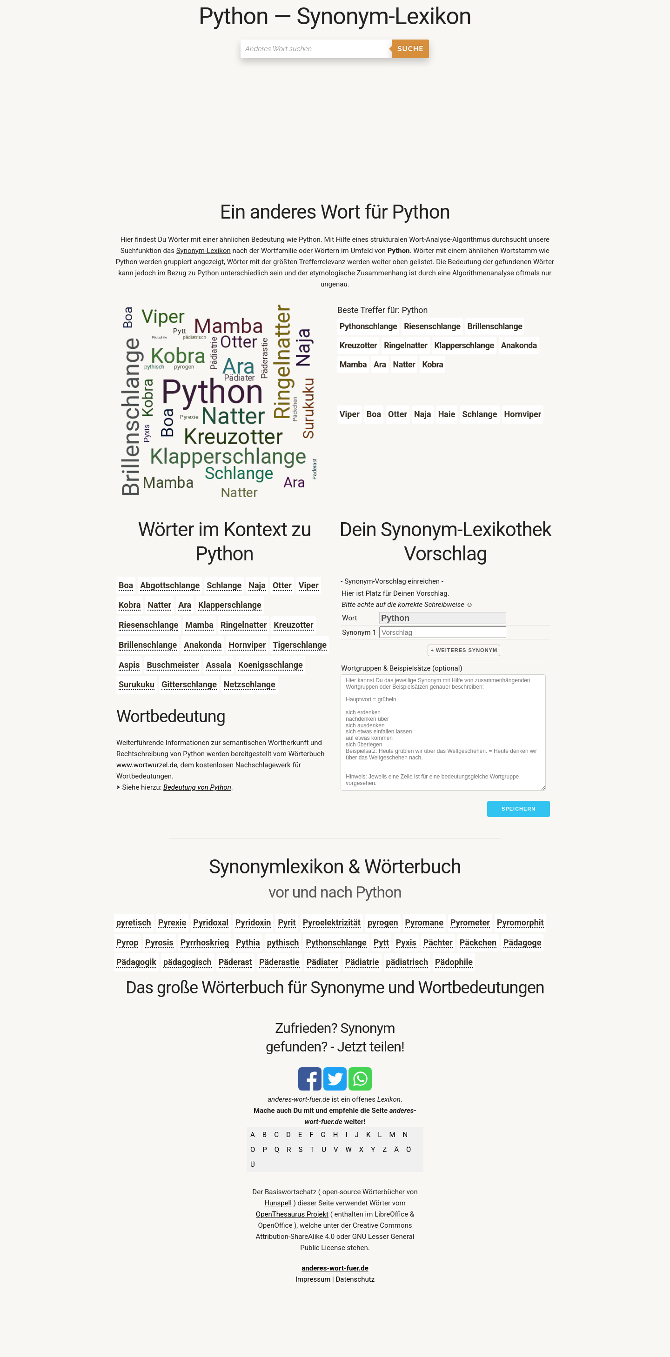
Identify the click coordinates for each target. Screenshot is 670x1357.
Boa (126, 585)
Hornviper (247, 645)
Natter (159, 605)
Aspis (129, 665)
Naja (257, 585)
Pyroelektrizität (332, 922)
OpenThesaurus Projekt (292, 1214)
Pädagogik (136, 962)
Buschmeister (173, 665)
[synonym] (442, 632)
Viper (309, 585)
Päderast (235, 962)
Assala (218, 665)
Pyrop (127, 942)
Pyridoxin (253, 922)
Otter (282, 585)
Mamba (199, 625)
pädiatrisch (407, 962)
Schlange (224, 585)
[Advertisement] (335, 130)
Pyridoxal (210, 922)
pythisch (283, 942)
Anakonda (202, 645)
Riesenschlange (148, 625)
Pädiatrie (362, 962)
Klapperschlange (229, 605)
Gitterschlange (189, 684)
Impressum (312, 1279)
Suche (410, 49)
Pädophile (454, 962)
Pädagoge (522, 942)
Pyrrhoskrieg (205, 942)
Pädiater (322, 962)
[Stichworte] (443, 732)
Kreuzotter (293, 625)
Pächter (438, 942)
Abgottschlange (170, 585)
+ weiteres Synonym (463, 650)
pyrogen (383, 922)
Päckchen (478, 942)
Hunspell (278, 1203)
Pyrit (286, 922)
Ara (184, 605)
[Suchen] (316, 49)
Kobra (130, 605)
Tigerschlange (300, 645)
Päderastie (279, 962)
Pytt (381, 942)
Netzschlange (249, 684)
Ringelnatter (244, 625)
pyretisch (133, 922)
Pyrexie (172, 922)
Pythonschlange (336, 942)
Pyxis (406, 942)
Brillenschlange (148, 645)
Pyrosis (159, 942)
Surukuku (136, 684)
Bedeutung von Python (197, 787)
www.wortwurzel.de (146, 765)
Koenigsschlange (270, 665)
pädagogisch (187, 962)
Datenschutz (355, 1279)
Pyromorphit (520, 922)
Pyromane (424, 922)
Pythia (248, 942)
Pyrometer (470, 922)
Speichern (519, 809)
